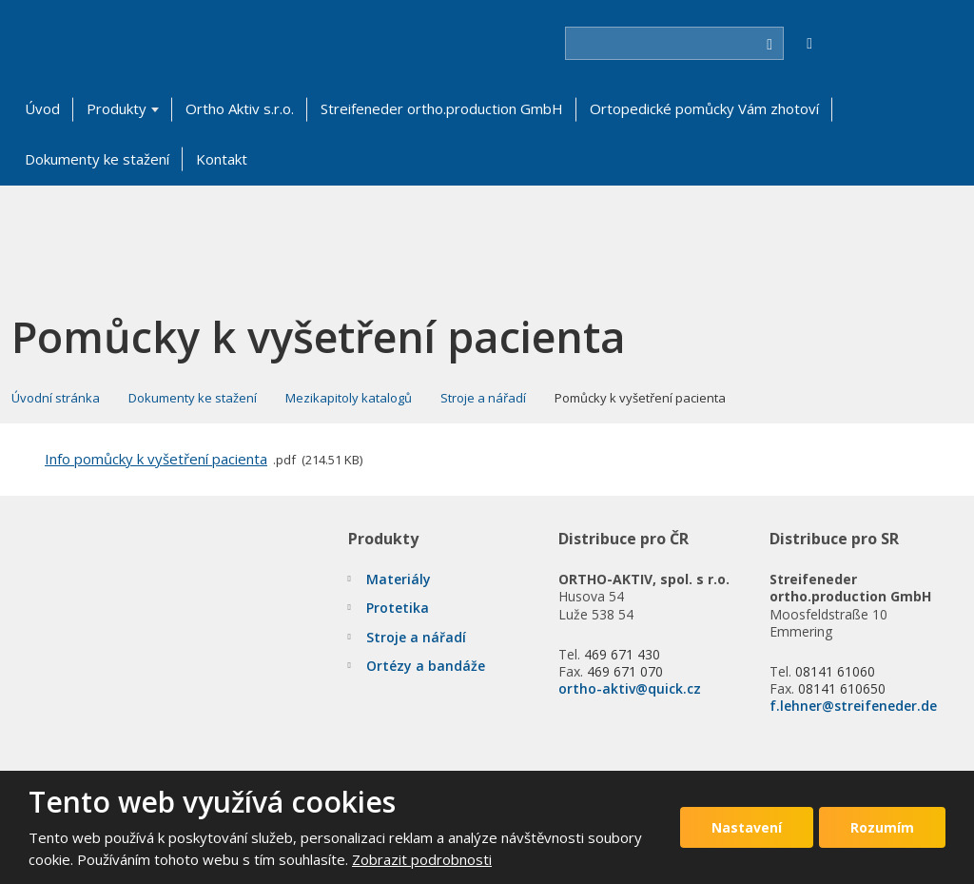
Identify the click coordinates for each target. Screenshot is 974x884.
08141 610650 (842, 688)
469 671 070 (625, 671)
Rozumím (882, 827)
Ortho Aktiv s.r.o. (239, 108)
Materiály (398, 579)
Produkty (116, 108)
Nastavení (746, 827)
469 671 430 (622, 654)
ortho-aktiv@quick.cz (629, 688)
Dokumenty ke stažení (97, 158)
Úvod (42, 108)
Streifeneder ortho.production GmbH (442, 108)
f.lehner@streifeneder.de (853, 706)
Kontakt (221, 158)
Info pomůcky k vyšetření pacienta (156, 458)
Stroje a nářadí (416, 637)
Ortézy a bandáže (425, 666)
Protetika (397, 608)
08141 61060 (835, 671)
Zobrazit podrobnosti (422, 859)
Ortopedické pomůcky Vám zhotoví (704, 108)
